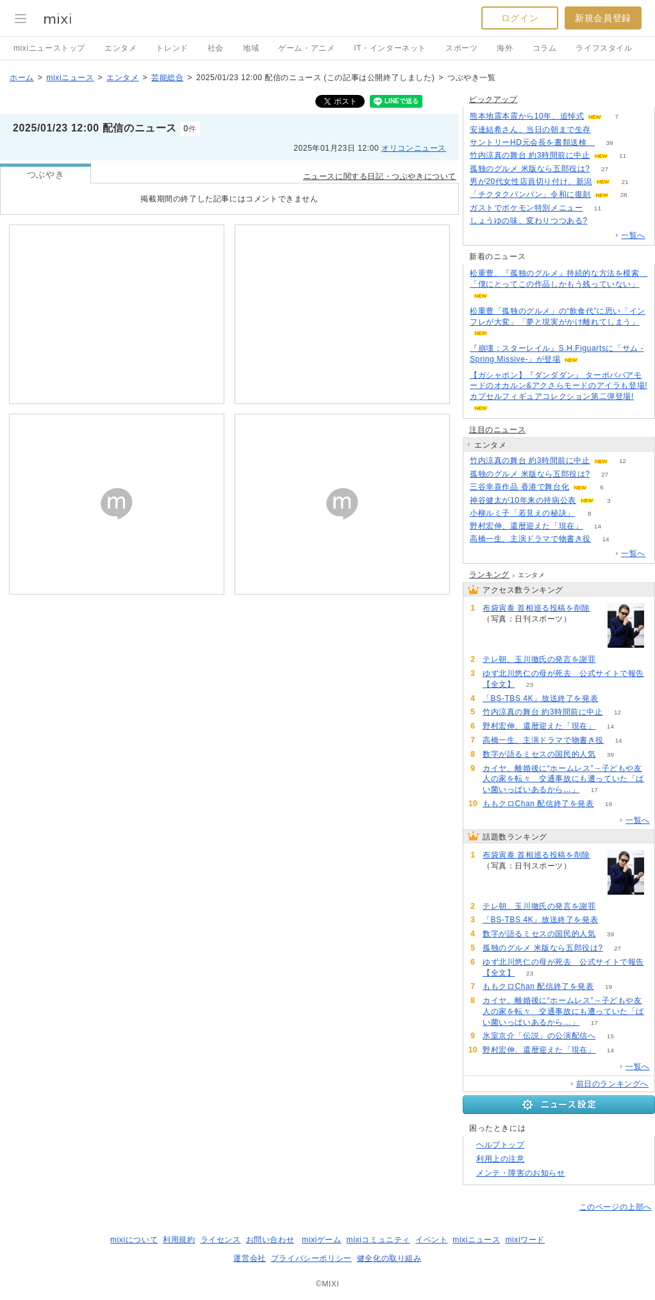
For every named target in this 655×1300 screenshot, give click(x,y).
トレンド (172, 48)
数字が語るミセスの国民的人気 (539, 754)
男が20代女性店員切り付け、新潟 (531, 181)
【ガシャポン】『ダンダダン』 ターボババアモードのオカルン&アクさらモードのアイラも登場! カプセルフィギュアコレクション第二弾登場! (558, 386)
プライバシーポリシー (311, 1258)
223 (586, 619)
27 (604, 169)
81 (605, 129)
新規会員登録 (603, 18)
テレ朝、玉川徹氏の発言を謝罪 (539, 659)
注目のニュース (497, 429)
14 (597, 526)
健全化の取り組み (389, 1258)
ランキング (489, 574)
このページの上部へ (615, 1207)
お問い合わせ (270, 1239)
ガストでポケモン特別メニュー (526, 207)
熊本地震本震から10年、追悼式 (527, 116)
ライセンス (221, 1239)
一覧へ (633, 235)
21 (624, 181)
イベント (431, 1239)
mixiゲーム (322, 1239)
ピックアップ (493, 99)
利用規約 (179, 1239)
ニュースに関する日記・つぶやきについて (379, 176)
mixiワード (525, 1239)
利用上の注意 (500, 1158)
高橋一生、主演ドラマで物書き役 (530, 538)
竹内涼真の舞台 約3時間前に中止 (530, 155)
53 (613, 698)
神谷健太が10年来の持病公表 (523, 500)
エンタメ (120, 48)
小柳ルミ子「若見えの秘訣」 (522, 513)
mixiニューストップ (49, 48)
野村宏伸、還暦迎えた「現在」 (526, 525)
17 (594, 789)
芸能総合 (167, 77)
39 (609, 142)
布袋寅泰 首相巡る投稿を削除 (536, 608)
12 (622, 460)
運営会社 (249, 1258)
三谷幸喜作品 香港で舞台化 (519, 486)
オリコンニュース (413, 148)
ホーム (22, 77)
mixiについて (134, 1239)
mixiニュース (70, 77)
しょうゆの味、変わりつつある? (529, 220)
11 (622, 155)
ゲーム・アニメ (306, 48)
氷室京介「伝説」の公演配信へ (539, 1035)
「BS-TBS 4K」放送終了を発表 (540, 698)
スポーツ (461, 48)
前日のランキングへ (612, 1083)
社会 (216, 48)
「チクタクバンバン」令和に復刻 (530, 194)
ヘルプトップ (500, 1144)
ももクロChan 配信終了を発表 (538, 803)
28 (623, 194)
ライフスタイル (604, 48)
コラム (545, 48)
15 (610, 1036)
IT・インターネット (390, 48)
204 (610, 659)
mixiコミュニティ (378, 1239)
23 (529, 684)
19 (608, 803)
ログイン (519, 18)
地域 (251, 48)
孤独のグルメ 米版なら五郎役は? (530, 168)
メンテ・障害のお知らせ (520, 1173)
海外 (505, 48)
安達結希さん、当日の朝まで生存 (530, 129)
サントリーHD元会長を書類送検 (532, 142)
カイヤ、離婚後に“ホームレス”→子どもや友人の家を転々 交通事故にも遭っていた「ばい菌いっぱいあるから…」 (563, 779)
